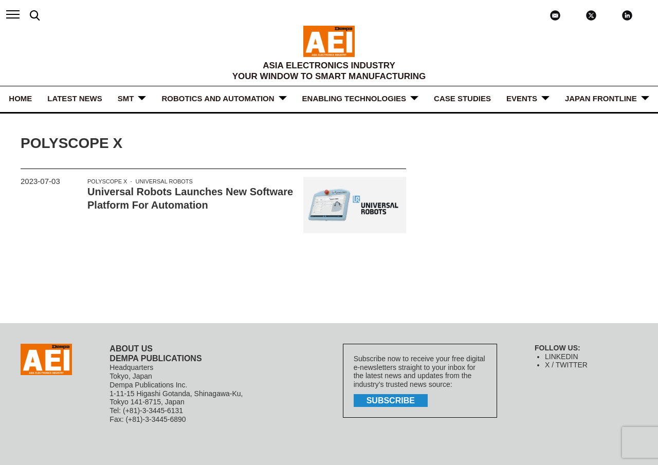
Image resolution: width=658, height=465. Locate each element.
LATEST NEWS (74, 98)
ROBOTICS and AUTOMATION (217, 98)
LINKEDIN (561, 356)
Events (521, 98)
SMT (126, 98)
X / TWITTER (566, 365)
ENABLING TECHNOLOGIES (354, 98)
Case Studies (462, 98)
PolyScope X (107, 181)
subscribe (391, 400)
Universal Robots (163, 181)
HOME (20, 98)
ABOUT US (131, 348)
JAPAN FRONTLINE (601, 98)
